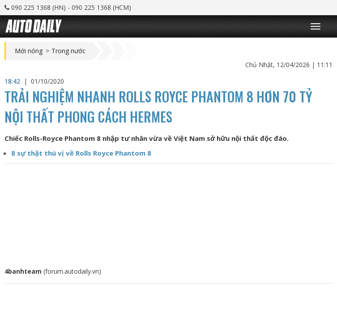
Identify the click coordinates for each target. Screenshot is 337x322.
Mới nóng (29, 51)
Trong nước (68, 51)
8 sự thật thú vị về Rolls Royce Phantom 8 (81, 152)
